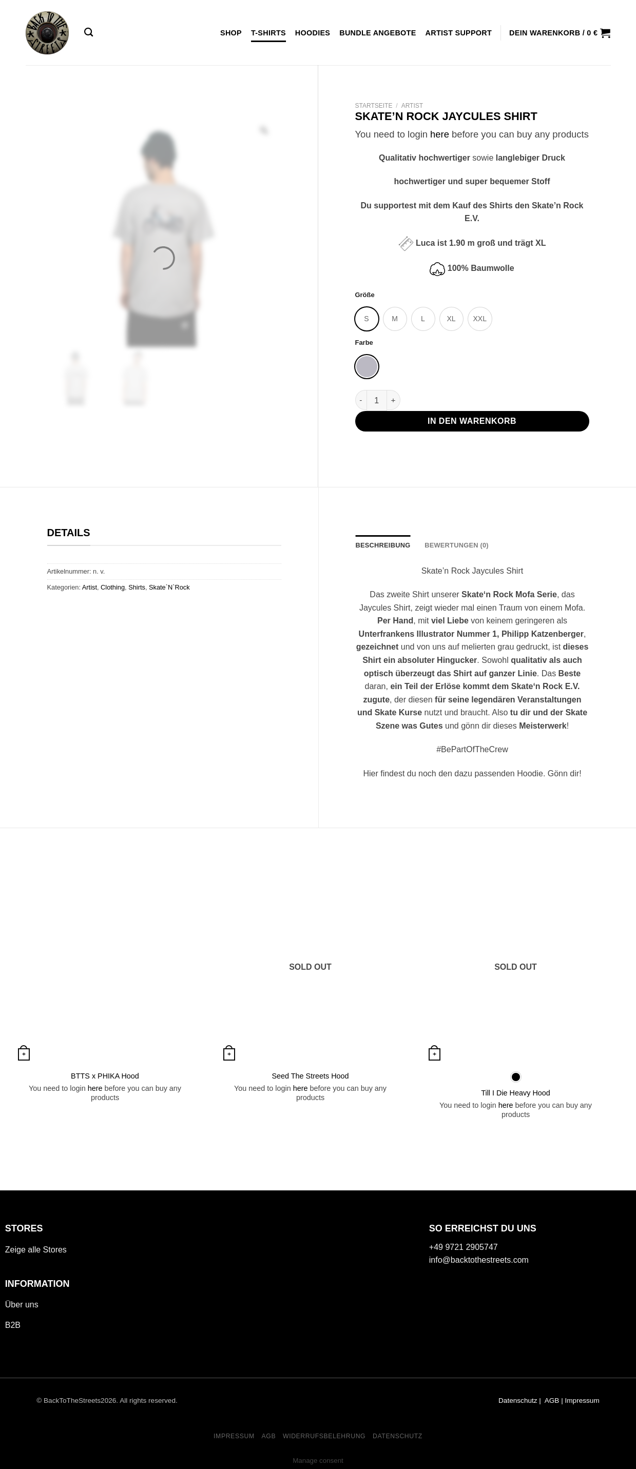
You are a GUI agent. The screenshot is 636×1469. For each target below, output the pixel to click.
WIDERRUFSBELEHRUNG (324, 1436)
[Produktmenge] (377, 400)
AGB (268, 1436)
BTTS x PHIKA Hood (105, 1076)
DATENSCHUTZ (397, 1436)
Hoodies (312, 33)
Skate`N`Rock (169, 587)
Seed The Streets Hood (310, 1076)
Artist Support (459, 33)
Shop (231, 33)
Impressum (582, 1400)
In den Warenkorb (472, 421)
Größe (365, 295)
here (439, 134)
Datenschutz (517, 1400)
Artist (412, 105)
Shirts (136, 587)
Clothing (113, 587)
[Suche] (88, 32)
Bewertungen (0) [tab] (457, 545)
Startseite (374, 105)
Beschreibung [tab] (383, 545)
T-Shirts (268, 33)
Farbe (364, 342)
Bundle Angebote (377, 33)
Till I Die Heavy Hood (515, 1093)
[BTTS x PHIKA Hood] (105, 969)
